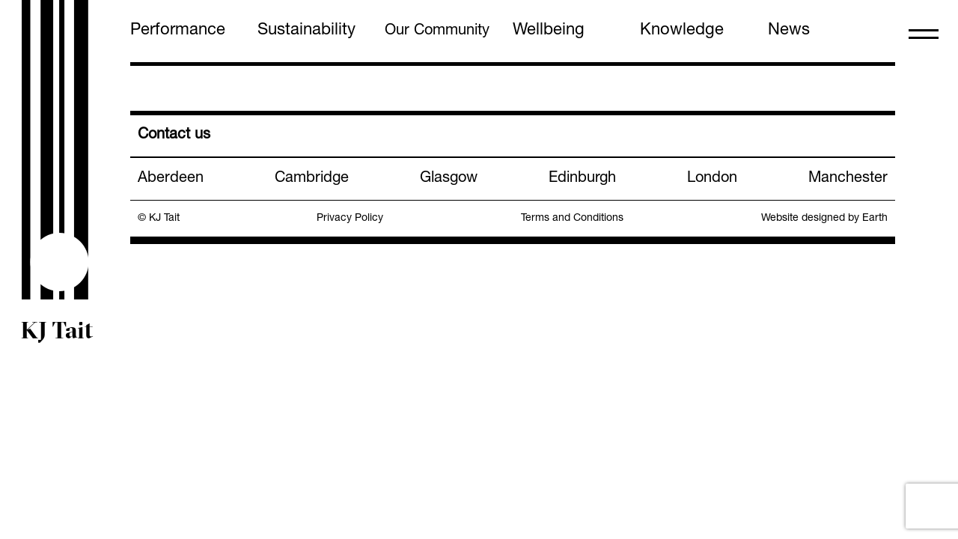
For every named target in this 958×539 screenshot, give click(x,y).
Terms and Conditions (572, 218)
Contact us (174, 135)
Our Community (437, 31)
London (712, 178)
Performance (177, 30)
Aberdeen (171, 178)
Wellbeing (549, 30)
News (789, 30)
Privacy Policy (350, 218)
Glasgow (449, 178)
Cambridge (312, 178)
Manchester (848, 178)
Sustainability (306, 30)
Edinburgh (582, 178)
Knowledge (682, 30)
